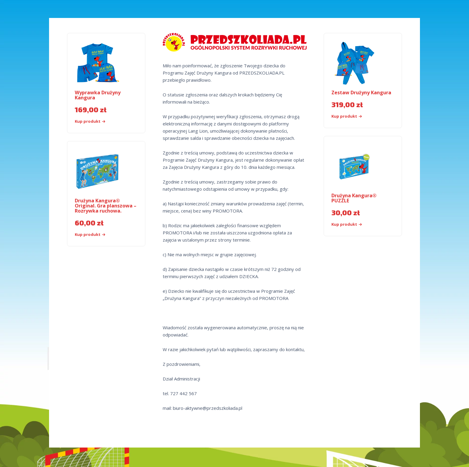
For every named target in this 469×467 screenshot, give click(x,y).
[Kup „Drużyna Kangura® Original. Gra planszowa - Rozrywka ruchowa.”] (100, 234)
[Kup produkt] (357, 224)
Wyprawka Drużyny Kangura (98, 95)
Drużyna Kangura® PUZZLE (354, 198)
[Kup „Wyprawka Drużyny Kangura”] (100, 121)
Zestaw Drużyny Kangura (361, 92)
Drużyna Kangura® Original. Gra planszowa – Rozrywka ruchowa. (105, 205)
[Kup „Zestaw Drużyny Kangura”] (357, 116)
